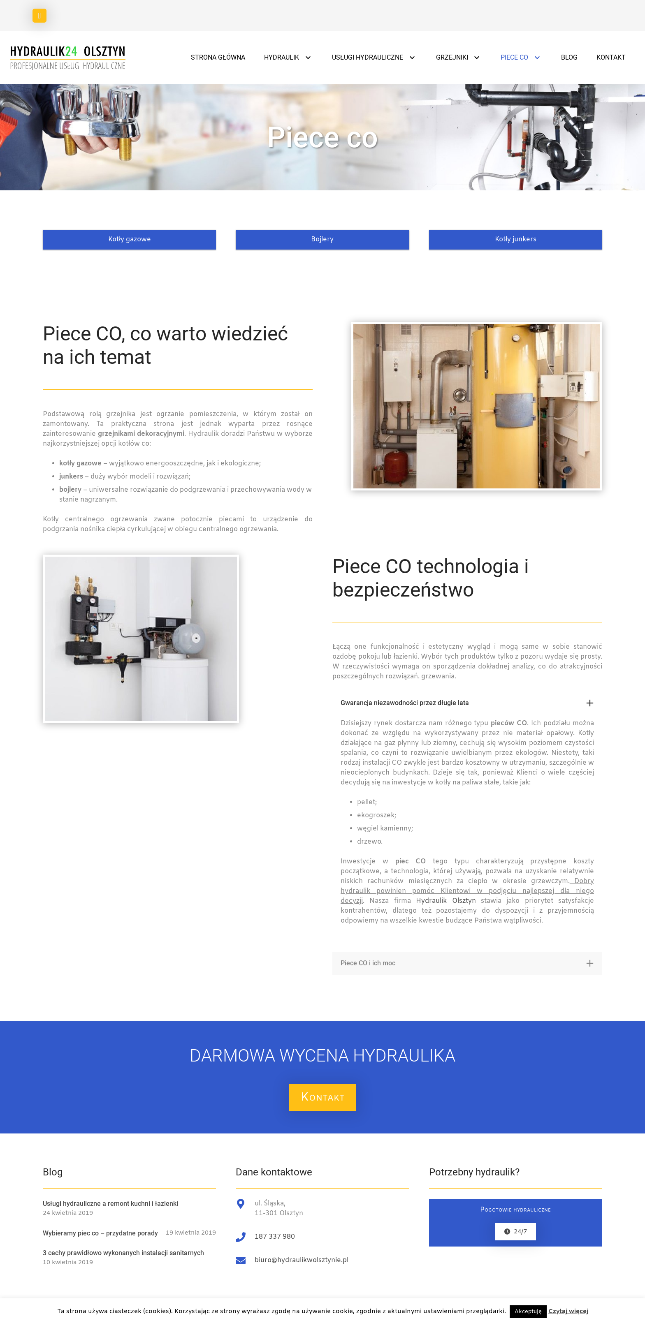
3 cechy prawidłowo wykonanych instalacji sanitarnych (123, 1253)
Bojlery (322, 239)
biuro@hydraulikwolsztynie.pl (301, 1260)
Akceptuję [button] (528, 1311)
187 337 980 (275, 1237)
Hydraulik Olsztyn (446, 901)
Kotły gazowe (129, 239)
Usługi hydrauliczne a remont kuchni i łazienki (110, 1203)
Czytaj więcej (568, 1311)
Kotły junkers (515, 239)
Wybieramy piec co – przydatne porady (100, 1233)
